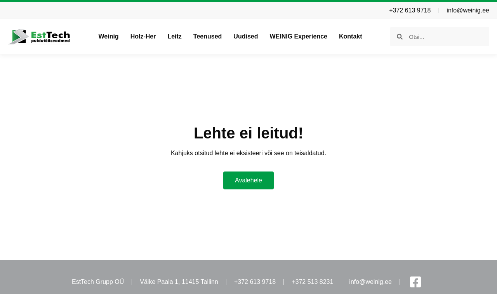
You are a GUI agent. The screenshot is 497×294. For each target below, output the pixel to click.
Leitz (174, 36)
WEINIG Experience (298, 36)
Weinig (108, 36)
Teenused (207, 36)
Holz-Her (143, 36)
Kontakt (350, 36)
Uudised (245, 36)
